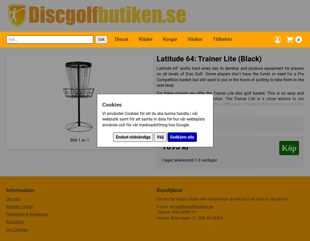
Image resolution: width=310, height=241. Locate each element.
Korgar (170, 39)
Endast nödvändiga (133, 137)
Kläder (146, 39)
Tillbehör (222, 39)
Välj (160, 137)
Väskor (195, 39)
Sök (101, 39)
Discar (122, 39)
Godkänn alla (182, 137)
